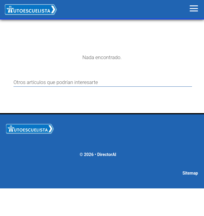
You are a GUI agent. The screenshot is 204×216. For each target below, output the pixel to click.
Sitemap (190, 173)
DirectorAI (106, 154)
